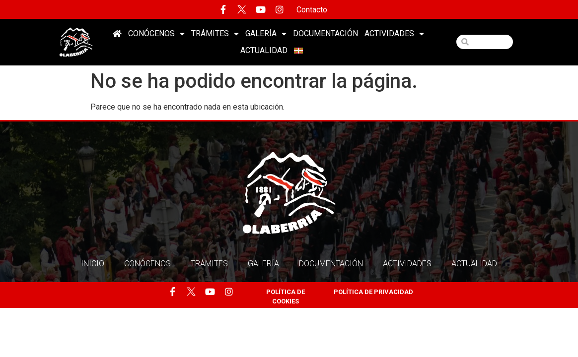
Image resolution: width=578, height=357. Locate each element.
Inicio (92, 263)
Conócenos (156, 33)
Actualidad (264, 50)
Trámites (215, 33)
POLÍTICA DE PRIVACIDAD (373, 292)
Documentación (325, 33)
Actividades (394, 33)
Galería (266, 33)
